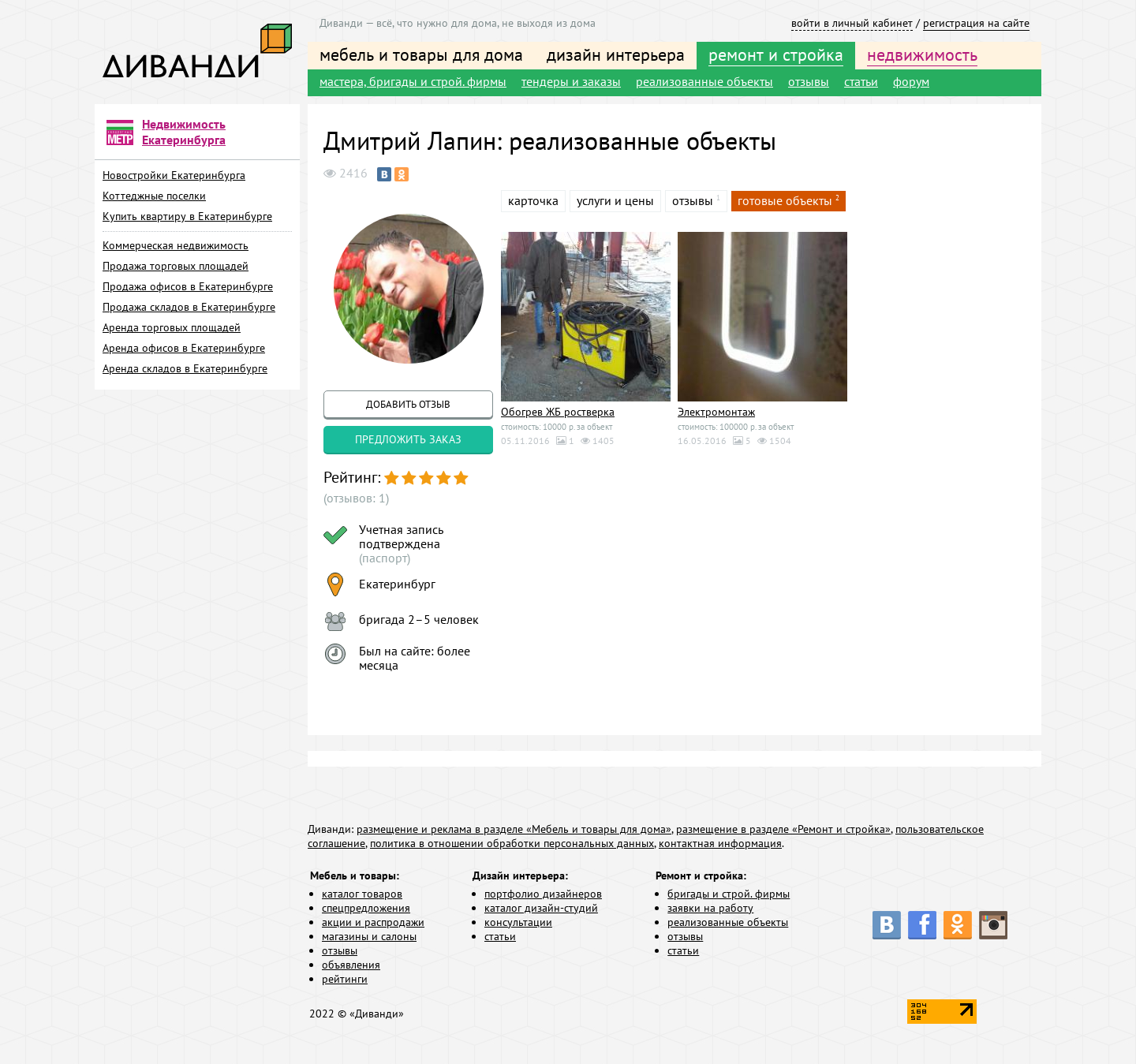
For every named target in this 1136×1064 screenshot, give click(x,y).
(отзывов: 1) (356, 498)
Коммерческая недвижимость (175, 245)
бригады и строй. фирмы (728, 894)
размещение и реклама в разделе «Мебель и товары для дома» (514, 829)
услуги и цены (615, 200)
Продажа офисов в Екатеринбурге (188, 286)
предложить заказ (408, 439)
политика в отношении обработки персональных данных (512, 843)
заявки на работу (710, 908)
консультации (518, 922)
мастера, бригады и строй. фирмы (413, 81)
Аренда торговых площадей (172, 327)
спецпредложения (366, 908)
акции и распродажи (373, 922)
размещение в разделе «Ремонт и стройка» (783, 829)
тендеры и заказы (571, 81)
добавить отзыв (408, 404)
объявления (351, 965)
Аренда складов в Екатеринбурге (185, 368)
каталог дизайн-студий (541, 908)
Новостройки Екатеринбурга (174, 175)
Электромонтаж (716, 412)
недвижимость (922, 54)
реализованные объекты (704, 81)
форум (911, 81)
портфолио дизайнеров (543, 894)
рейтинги (345, 979)
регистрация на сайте (976, 23)
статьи (861, 81)
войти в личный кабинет (852, 23)
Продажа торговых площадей (175, 266)
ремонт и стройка (775, 54)
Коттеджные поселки (154, 196)
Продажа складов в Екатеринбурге (189, 307)
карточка (533, 200)
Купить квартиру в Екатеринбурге (187, 216)
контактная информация (720, 843)
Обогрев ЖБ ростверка (558, 412)
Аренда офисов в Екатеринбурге (184, 348)
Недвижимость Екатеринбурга (184, 131)
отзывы (808, 81)
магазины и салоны (369, 936)
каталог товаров (362, 894)
